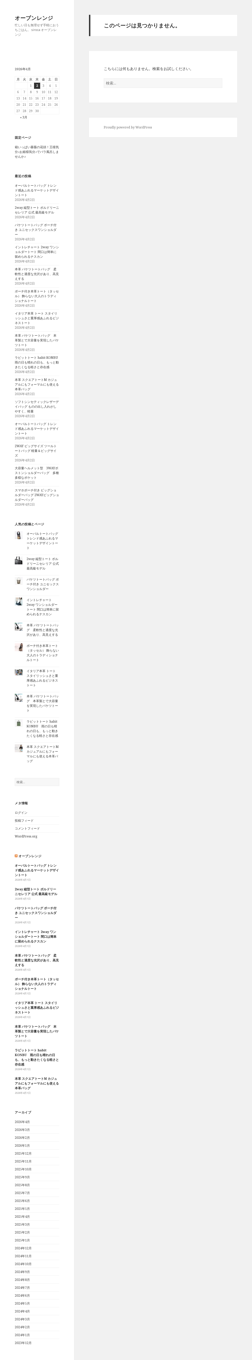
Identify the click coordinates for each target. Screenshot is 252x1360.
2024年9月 (22, 1272)
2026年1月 (22, 1145)
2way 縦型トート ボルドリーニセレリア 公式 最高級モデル (43, 563)
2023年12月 (23, 1343)
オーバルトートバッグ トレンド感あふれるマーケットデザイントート (37, 190)
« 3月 (23, 117)
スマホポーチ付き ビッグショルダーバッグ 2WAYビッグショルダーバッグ (37, 495)
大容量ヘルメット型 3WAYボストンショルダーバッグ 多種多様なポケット (37, 473)
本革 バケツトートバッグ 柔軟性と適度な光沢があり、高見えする (37, 274)
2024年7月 (22, 1287)
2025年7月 (22, 1193)
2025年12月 (23, 1153)
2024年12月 (23, 1248)
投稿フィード (24, 820)
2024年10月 (23, 1264)
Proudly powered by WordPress (128, 127)
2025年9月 (22, 1177)
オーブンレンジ (34, 18)
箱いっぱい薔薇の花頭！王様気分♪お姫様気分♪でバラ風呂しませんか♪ (37, 152)
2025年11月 (23, 1161)
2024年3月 (22, 1319)
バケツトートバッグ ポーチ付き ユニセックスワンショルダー (36, 230)
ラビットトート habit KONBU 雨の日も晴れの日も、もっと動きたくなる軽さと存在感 (38, 362)
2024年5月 (22, 1303)
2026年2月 (22, 1137)
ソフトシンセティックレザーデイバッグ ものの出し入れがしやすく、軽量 (37, 406)
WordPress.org (26, 836)
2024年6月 (22, 1295)
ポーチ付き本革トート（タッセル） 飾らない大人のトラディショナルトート (37, 296)
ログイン (21, 812)
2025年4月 (22, 1216)
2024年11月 (23, 1256)
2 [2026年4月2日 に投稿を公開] (37, 85)
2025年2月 (22, 1232)
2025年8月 (22, 1185)
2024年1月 (22, 1335)
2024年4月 (22, 1311)
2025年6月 (22, 1201)
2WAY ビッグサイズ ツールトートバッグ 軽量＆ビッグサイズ (36, 451)
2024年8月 (22, 1280)
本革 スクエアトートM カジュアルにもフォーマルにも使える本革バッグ (37, 384)
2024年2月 (22, 1327)
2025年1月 (22, 1240)
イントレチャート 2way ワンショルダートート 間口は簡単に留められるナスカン (37, 252)
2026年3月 (22, 1130)
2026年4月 (22, 1122)
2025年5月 (22, 1208)
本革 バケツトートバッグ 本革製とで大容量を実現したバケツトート (37, 340)
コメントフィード (27, 828)
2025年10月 (23, 1169)
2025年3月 (22, 1224)
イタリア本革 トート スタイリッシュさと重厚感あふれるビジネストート (37, 318)
